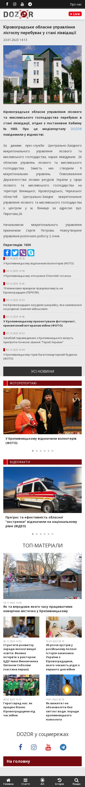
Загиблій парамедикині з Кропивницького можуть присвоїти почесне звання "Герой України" (38, 340)
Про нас (76, 4)
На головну (18, 761)
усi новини (42, 371)
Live (75, 14)
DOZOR (76, 129)
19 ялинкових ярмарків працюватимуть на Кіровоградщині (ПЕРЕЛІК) (33, 290)
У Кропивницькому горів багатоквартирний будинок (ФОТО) (40, 357)
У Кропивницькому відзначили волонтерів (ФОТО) (38, 263)
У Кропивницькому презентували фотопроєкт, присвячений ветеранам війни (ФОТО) (39, 323)
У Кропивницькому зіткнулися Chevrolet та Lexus (37, 276)
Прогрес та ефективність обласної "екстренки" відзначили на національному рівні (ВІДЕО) (41, 521)
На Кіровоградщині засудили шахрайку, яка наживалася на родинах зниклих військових (42, 307)
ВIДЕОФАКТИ (20, 462)
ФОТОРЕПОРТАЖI (23, 383)
